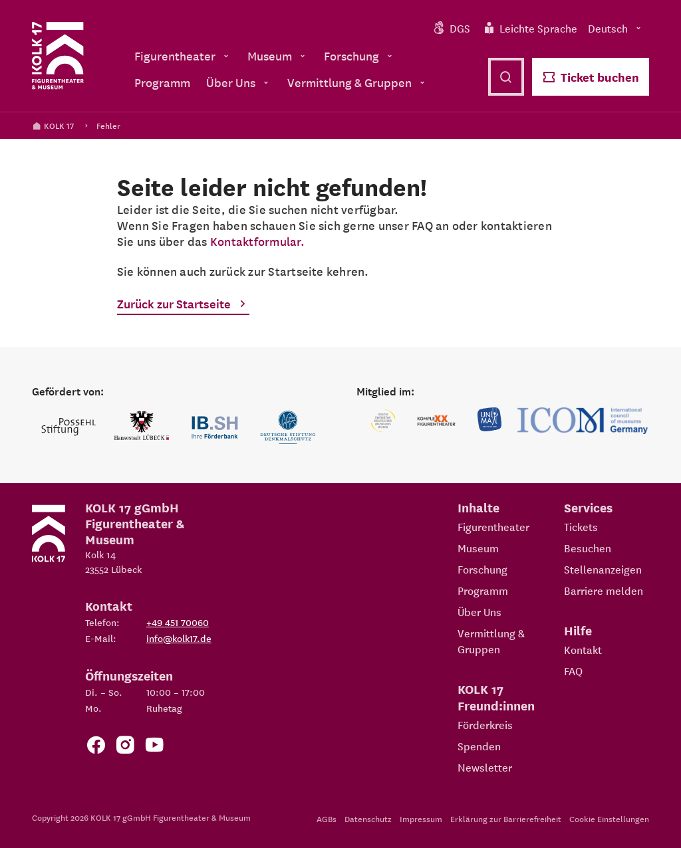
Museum (478, 548)
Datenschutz (368, 818)
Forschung (482, 569)
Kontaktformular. (257, 241)
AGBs (327, 818)
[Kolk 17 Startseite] (58, 56)
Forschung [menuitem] (359, 55)
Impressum (421, 818)
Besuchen (587, 548)
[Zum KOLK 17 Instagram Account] (125, 747)
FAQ (573, 671)
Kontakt (583, 649)
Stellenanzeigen (603, 569)
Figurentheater (493, 526)
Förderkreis (485, 724)
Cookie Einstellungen (609, 818)
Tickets (581, 526)
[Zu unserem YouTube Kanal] (154, 747)
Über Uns (479, 611)
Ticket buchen (590, 77)
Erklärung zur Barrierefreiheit (505, 818)
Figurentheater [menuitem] (182, 55)
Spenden (479, 746)
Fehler (108, 125)
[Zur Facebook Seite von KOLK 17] (95, 747)
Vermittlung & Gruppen (491, 641)
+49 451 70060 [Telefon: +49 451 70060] (177, 622)
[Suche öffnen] (506, 77)
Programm (483, 590)
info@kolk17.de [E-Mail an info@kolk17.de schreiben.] (178, 638)
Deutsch (616, 28)
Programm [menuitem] (162, 82)
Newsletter (485, 767)
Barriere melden (603, 590)
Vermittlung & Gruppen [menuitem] (357, 82)
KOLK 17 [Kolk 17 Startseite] (53, 125)
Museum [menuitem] (277, 55)
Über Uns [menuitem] (238, 82)
